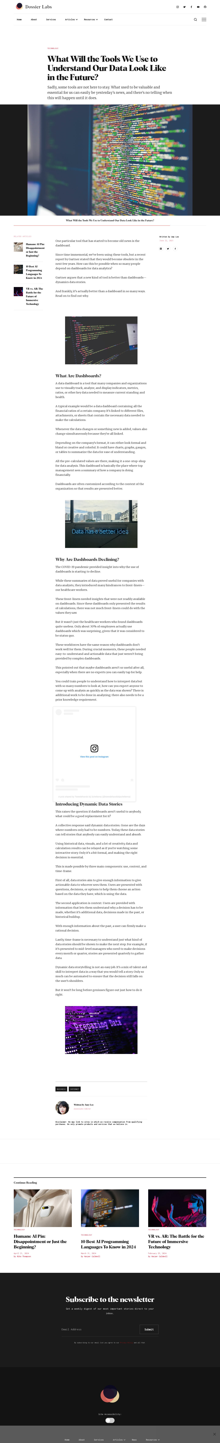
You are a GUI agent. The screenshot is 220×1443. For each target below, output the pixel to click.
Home (19, 19)
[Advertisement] (110, 37)
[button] (71, 19)
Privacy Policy (126, 1343)
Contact (108, 19)
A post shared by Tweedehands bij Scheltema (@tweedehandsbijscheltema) (94, 796)
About (34, 19)
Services (51, 19)
